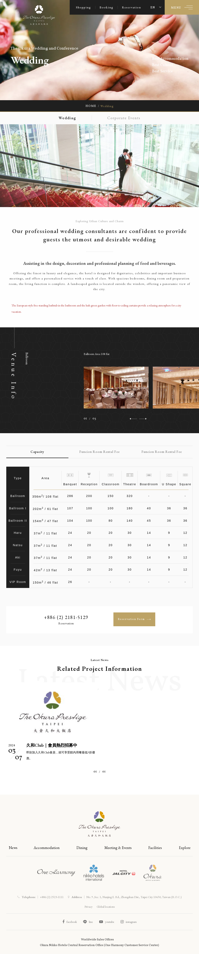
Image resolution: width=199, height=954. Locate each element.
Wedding (66, 117)
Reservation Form (134, 619)
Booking (106, 7)
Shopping (83, 7)
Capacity (37, 451)
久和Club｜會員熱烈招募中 (51, 745)
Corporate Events (125, 117)
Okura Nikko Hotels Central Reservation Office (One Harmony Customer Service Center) (99, 945)
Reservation (131, 7)
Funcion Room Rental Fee (99, 451)
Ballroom (26, 358)
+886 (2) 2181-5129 (66, 617)
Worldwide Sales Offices (97, 940)
